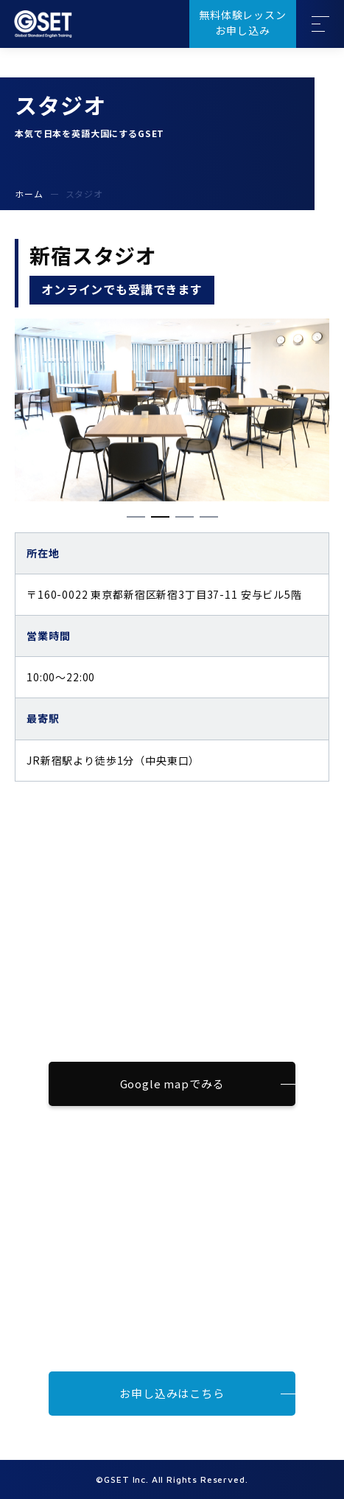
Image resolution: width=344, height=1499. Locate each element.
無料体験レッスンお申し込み (243, 22)
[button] (136, 517)
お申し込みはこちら (172, 1393)
